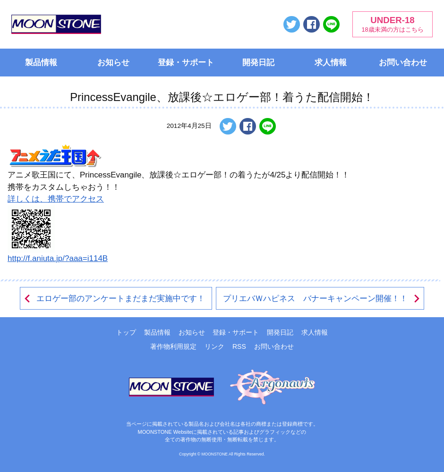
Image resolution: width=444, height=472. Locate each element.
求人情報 (331, 62)
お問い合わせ (403, 62)
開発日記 (258, 62)
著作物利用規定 (173, 346)
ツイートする (291, 24)
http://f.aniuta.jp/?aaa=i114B (58, 258)
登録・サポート (186, 62)
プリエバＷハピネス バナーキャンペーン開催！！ (321, 298)
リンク (214, 346)
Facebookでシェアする (311, 24)
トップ (126, 332)
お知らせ (113, 62)
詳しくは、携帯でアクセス (56, 198)
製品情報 (41, 62)
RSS (239, 346)
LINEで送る (331, 24)
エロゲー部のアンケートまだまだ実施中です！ (114, 298)
